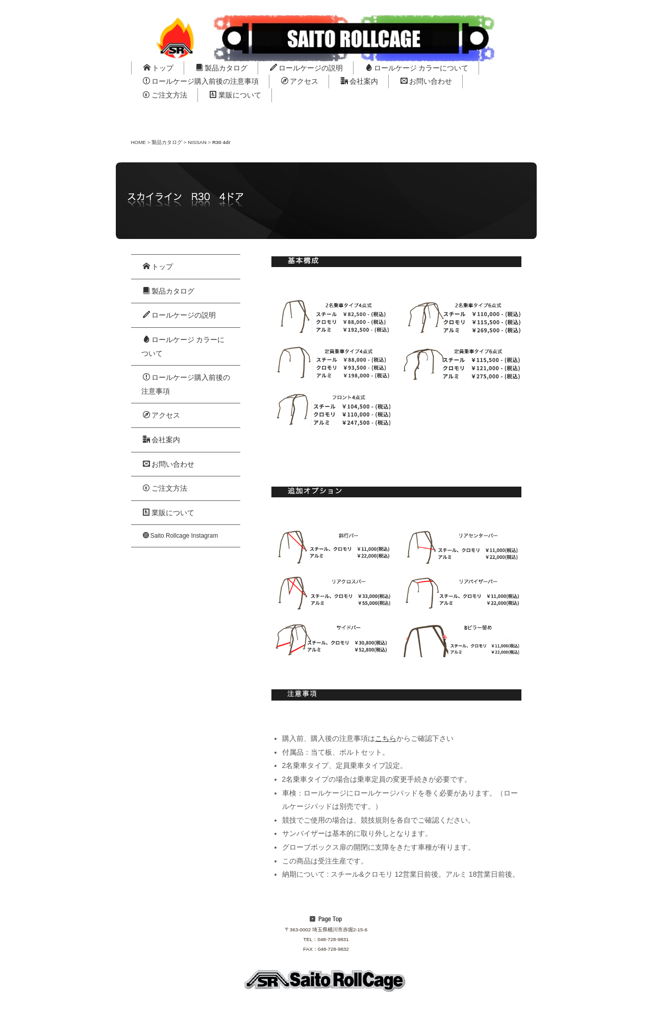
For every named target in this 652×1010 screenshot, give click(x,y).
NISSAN (197, 142)
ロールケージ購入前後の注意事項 (201, 81)
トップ (158, 68)
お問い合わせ (426, 81)
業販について (235, 95)
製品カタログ (221, 68)
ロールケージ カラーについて (417, 68)
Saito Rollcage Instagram (180, 535)
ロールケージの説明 (306, 68)
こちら (385, 738)
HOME (138, 142)
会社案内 (359, 81)
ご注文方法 (165, 95)
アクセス (299, 81)
